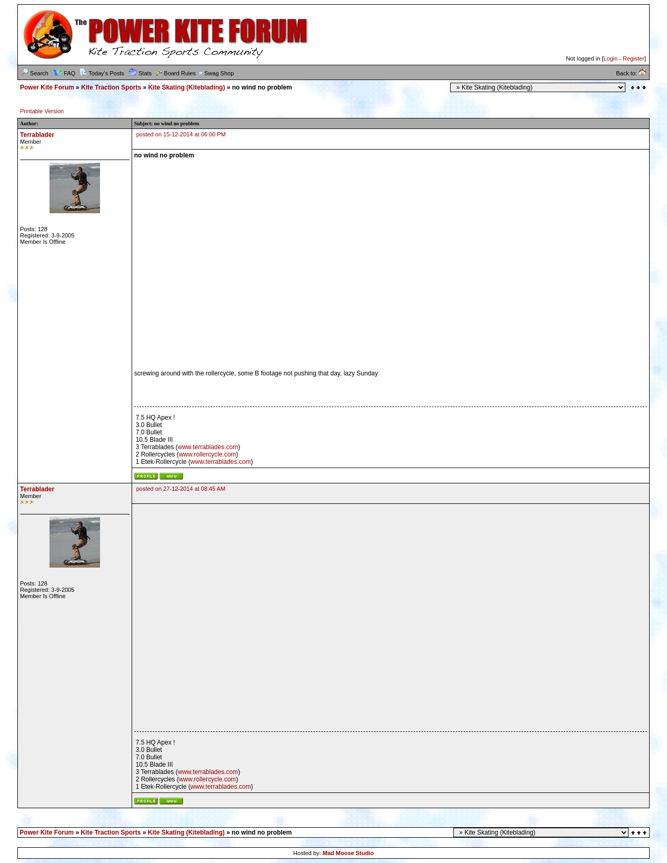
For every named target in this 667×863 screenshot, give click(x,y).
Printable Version (42, 111)
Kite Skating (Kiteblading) (186, 87)
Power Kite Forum (47, 87)
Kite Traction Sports (111, 87)
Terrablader (37, 134)
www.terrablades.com (207, 447)
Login (610, 58)
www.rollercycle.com (207, 454)
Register (633, 58)
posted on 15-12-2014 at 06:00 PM (181, 134)
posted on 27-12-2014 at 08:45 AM (180, 488)
